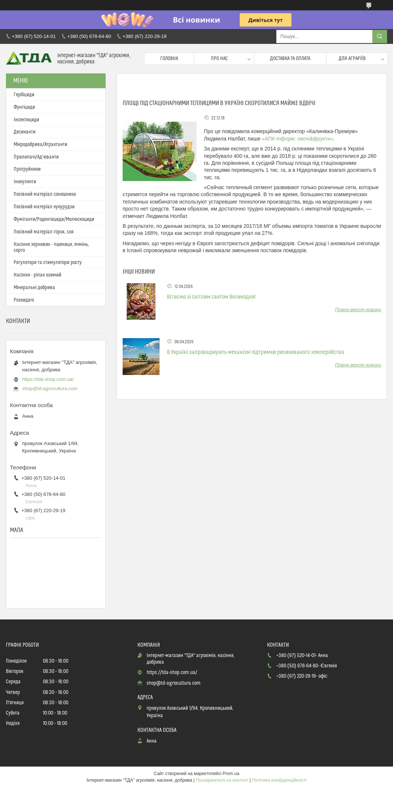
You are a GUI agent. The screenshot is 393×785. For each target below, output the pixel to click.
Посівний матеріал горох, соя (44, 232)
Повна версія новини (358, 309)
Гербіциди (24, 95)
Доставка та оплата (290, 59)
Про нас (219, 59)
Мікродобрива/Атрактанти (40, 144)
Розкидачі (24, 300)
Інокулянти (25, 182)
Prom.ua (231, 773)
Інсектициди (26, 120)
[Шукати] (379, 36)
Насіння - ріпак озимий (37, 275)
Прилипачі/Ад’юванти (36, 157)
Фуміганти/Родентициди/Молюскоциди (54, 219)
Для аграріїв (352, 59)
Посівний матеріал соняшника (45, 194)
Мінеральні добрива (34, 288)
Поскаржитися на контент (222, 780)
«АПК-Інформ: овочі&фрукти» (297, 139)
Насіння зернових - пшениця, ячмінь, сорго (51, 247)
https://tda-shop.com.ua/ (48, 379)
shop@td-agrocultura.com (50, 388)
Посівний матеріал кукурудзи (44, 207)
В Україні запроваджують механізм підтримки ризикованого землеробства (255, 352)
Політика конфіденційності (279, 780)
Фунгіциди (24, 107)
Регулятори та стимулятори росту (48, 262)
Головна (169, 59)
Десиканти (24, 132)
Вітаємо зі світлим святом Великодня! (211, 296)
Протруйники (27, 169)
